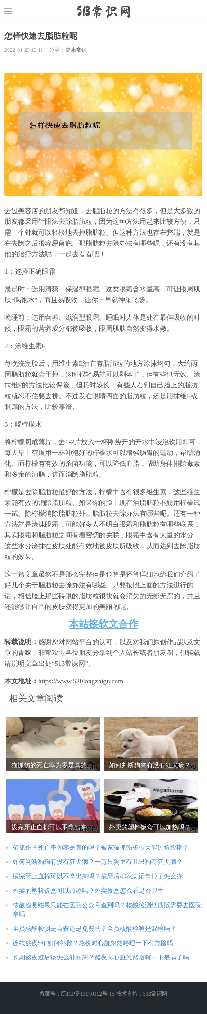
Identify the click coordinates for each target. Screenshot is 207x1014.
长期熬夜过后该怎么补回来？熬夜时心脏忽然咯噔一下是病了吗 (101, 957)
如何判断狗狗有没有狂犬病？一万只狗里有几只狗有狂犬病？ (98, 862)
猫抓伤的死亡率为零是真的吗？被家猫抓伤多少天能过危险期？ (101, 847)
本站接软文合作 (103, 624)
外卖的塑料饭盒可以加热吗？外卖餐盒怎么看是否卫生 (88, 890)
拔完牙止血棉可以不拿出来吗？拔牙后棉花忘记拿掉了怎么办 (98, 876)
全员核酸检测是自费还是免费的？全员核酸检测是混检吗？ (94, 928)
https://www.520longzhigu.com (104, 11)
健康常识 (76, 50)
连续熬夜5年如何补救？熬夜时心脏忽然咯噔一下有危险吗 (93, 943)
